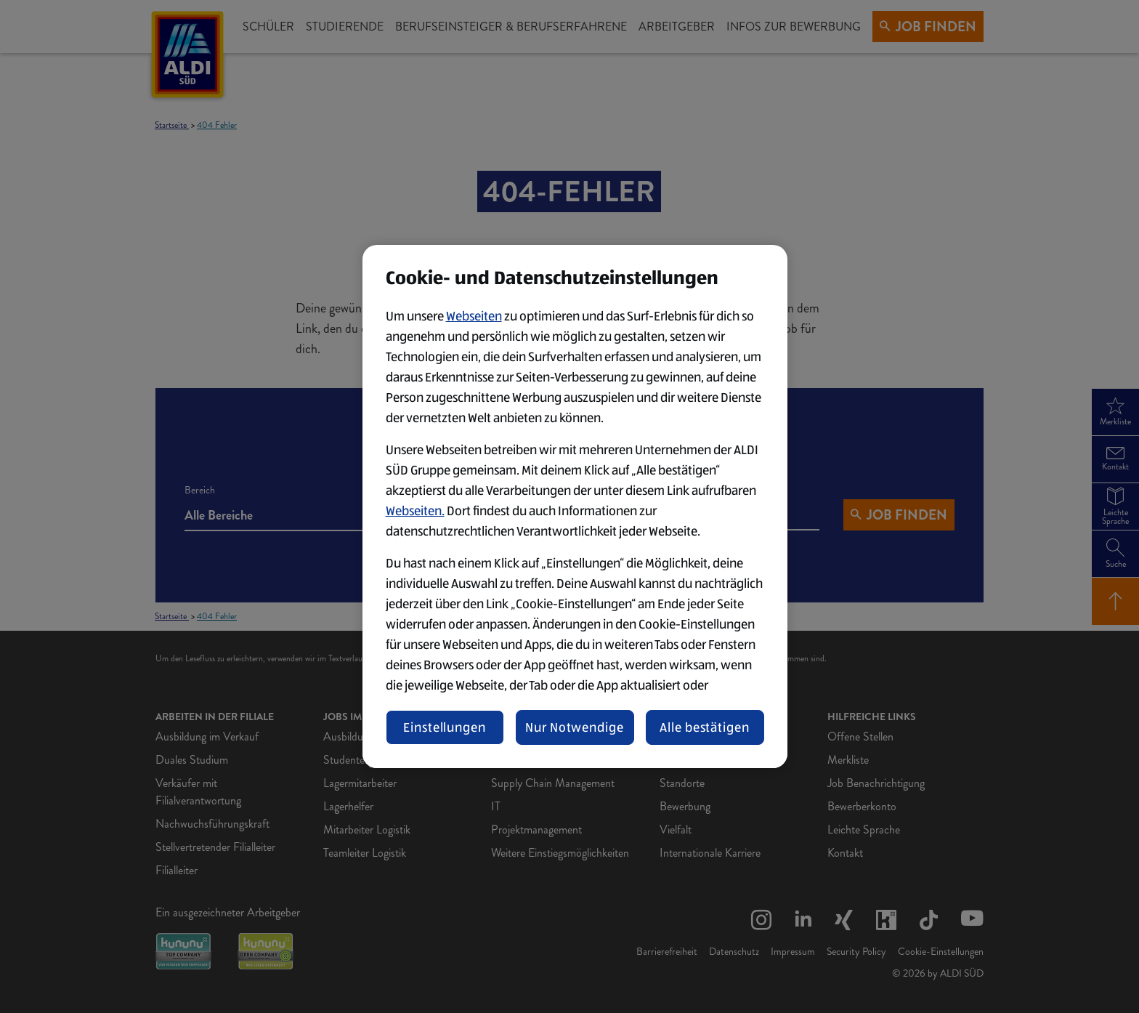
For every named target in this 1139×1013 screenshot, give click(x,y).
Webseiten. (415, 510)
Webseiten (474, 316)
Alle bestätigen (705, 727)
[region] (574, 506)
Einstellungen (444, 727)
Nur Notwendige (574, 727)
